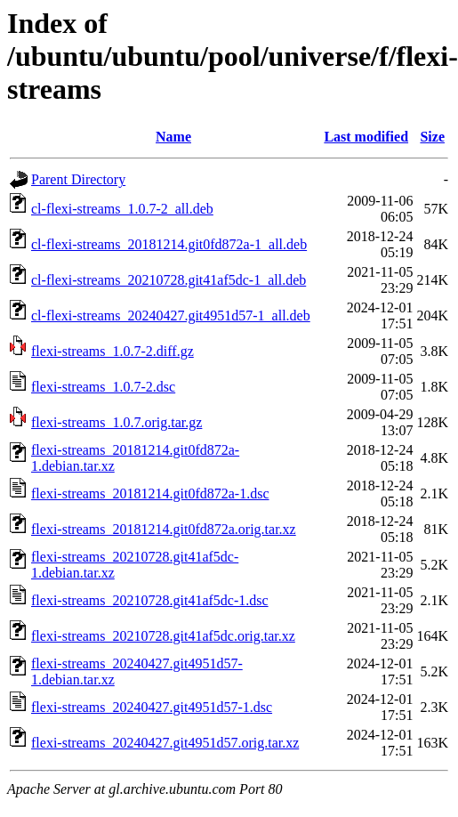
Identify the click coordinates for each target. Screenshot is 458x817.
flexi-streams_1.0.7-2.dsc (103, 386)
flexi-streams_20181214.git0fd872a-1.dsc (150, 493)
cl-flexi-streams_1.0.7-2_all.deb (122, 208)
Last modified (366, 136)
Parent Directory (78, 179)
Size (432, 136)
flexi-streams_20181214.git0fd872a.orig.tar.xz (163, 529)
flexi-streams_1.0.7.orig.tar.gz (116, 422)
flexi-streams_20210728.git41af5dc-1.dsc (150, 600)
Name (173, 136)
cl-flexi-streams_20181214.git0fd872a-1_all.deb (169, 244)
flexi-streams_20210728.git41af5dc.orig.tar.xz (163, 635)
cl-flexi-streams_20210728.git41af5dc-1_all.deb (168, 279)
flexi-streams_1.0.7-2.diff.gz (112, 351)
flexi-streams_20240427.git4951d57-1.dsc (151, 707)
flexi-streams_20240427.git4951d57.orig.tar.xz (165, 742)
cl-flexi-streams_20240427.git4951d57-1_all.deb (170, 315)
